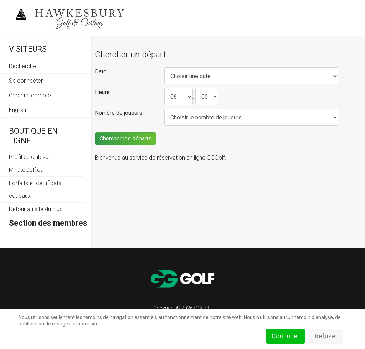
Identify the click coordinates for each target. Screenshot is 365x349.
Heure (102, 92)
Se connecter (26, 80)
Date (101, 71)
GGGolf (202, 308)
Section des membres (48, 223)
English (17, 110)
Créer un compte (30, 95)
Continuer (285, 336)
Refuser (326, 336)
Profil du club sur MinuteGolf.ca (29, 163)
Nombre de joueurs (118, 112)
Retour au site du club (36, 209)
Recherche (22, 66)
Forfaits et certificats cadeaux (35, 189)
